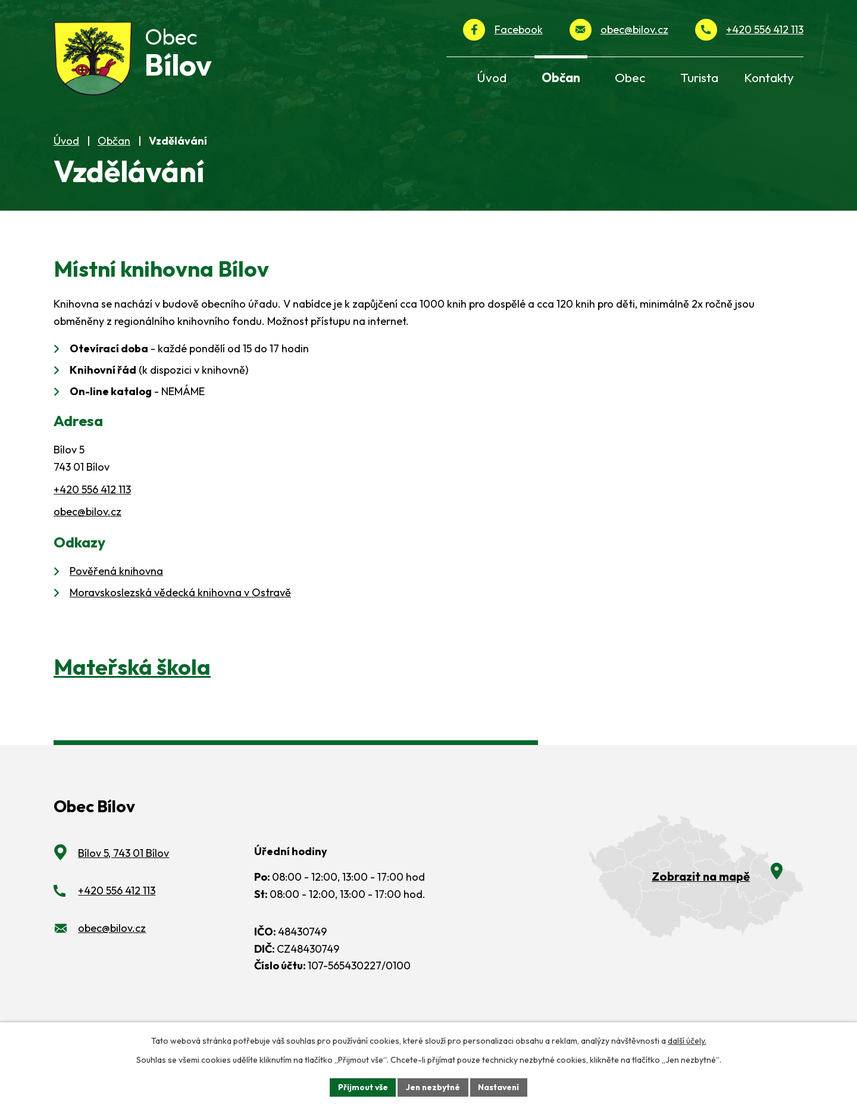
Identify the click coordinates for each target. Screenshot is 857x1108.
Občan (114, 154)
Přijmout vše (361, 1086)
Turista (699, 77)
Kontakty (769, 77)
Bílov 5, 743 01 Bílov (123, 867)
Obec (630, 77)
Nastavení (500, 1086)
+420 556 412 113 (764, 29)
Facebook (519, 29)
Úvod (66, 154)
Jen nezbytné (433, 1086)
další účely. (687, 1040)
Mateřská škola (132, 681)
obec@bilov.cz (634, 29)
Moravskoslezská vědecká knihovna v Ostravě (180, 606)
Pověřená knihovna (116, 584)
